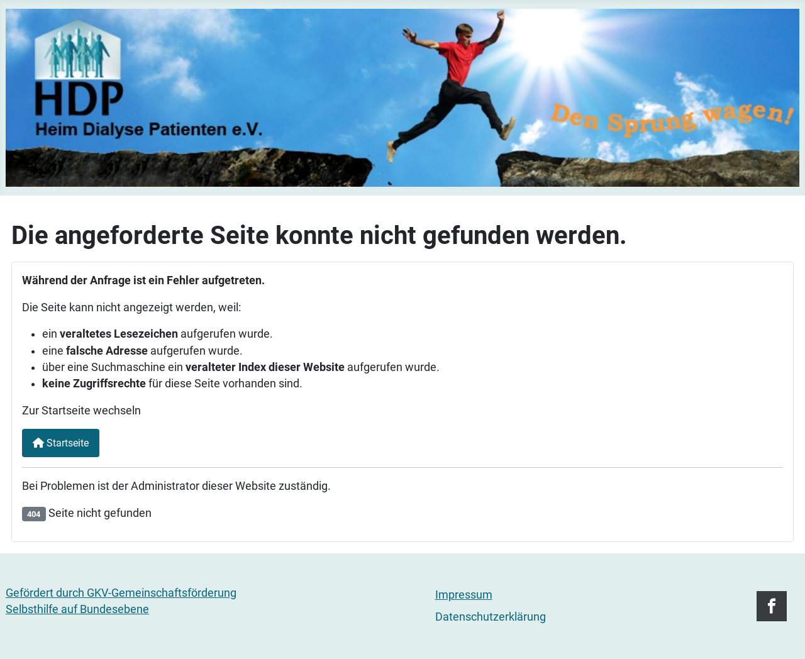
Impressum (463, 595)
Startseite (61, 443)
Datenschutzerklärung (490, 617)
